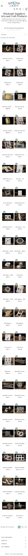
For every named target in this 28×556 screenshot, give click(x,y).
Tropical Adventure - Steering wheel (8, 515)
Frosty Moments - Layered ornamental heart (7, 203)
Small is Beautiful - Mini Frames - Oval (20, 443)
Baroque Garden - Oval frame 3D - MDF (8, 130)
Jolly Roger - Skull (8, 275)
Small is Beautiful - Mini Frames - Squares (20, 467)
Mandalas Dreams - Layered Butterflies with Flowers (8, 419)
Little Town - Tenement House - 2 (20, 347)
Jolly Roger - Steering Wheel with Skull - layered (20, 275)
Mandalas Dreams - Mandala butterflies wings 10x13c (20, 419)
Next (25, 527)
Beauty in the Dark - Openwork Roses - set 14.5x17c (8, 154)
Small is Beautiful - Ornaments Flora (8, 491)
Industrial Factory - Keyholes (20, 203)
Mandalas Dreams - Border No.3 (8, 395)
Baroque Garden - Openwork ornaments (20, 106)
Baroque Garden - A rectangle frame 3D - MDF (7, 106)
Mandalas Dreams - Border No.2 (20, 371)
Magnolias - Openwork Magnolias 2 (8, 371)
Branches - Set (20, 178)
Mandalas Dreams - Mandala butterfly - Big (8, 443)
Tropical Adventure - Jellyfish (20, 491)
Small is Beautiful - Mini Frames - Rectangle (8, 467)
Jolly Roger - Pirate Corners (8, 251)
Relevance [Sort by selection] (14, 34)
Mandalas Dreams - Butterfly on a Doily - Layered (20, 395)
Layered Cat (8, 347)
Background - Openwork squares (8, 82)
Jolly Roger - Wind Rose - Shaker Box (8, 299)
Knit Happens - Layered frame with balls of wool (20, 323)
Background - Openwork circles (20, 58)
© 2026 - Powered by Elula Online (14, 554)
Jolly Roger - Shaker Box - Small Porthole (20, 251)
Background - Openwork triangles (20, 82)
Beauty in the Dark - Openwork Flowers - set (20, 130)
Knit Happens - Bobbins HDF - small (7, 323)
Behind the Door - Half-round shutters (7, 178)
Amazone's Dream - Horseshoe (8, 58)
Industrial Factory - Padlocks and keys (8, 227)
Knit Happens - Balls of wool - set (20, 299)
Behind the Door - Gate (20, 154)
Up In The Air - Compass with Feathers (20, 515)
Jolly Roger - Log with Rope (20, 227)
